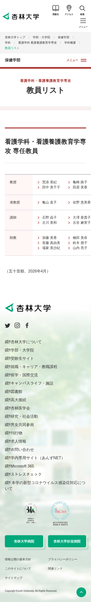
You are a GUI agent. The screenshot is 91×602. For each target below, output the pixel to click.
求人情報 (18, 441)
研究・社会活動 (24, 416)
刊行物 (16, 433)
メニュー (72, 60)
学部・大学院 (41, 37)
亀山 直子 (54, 202)
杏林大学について (26, 342)
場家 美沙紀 (54, 248)
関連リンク (55, 568)
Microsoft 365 (22, 466)
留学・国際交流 (24, 375)
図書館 (16, 391)
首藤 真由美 (54, 243)
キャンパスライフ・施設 (32, 383)
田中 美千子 (54, 187)
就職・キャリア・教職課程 (34, 367)
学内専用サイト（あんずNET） (38, 458)
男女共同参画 (22, 425)
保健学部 (63, 37)
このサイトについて (18, 568)
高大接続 (18, 400)
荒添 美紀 (54, 182)
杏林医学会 (20, 408)
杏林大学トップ (15, 37)
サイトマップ (13, 578)
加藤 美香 (54, 238)
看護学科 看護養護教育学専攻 (37, 42)
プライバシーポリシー (62, 559)
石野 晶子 (54, 217)
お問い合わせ (22, 449)
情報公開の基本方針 (18, 559)
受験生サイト (22, 358)
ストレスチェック (26, 474)
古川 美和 (54, 222)
